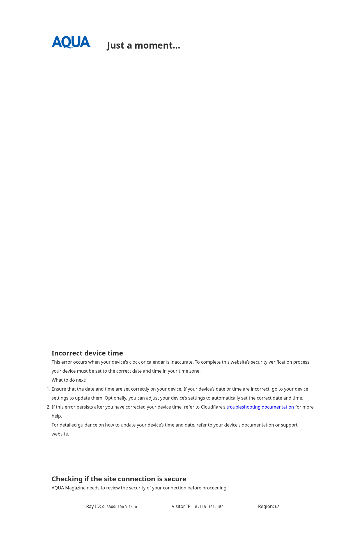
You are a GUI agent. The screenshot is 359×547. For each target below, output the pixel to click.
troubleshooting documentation (260, 407)
